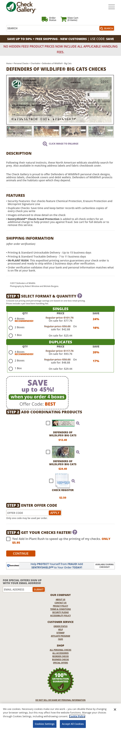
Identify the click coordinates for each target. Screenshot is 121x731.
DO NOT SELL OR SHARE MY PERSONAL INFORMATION (61, 700)
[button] (78, 423)
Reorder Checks (60, 656)
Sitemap (60, 633)
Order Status (61, 626)
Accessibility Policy (60, 615)
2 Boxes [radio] (19, 327)
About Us (60, 599)
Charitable (35, 63)
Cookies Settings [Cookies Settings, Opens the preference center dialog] (45, 724)
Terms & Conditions (60, 609)
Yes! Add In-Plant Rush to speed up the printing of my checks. (58, 540)
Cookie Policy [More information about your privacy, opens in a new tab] (77, 716)
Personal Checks (21, 63)
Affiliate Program (60, 636)
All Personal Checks (60, 650)
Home (9, 63)
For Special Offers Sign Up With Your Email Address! (22, 582)
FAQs (60, 639)
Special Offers (60, 663)
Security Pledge (60, 612)
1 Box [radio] (18, 335)
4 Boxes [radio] (19, 318)
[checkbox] (61, 423)
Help (60, 629)
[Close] (115, 709)
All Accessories (60, 653)
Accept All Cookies (73, 724)
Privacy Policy (60, 606)
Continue (21, 553)
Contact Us (60, 603)
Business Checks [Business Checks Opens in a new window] (60, 659)
